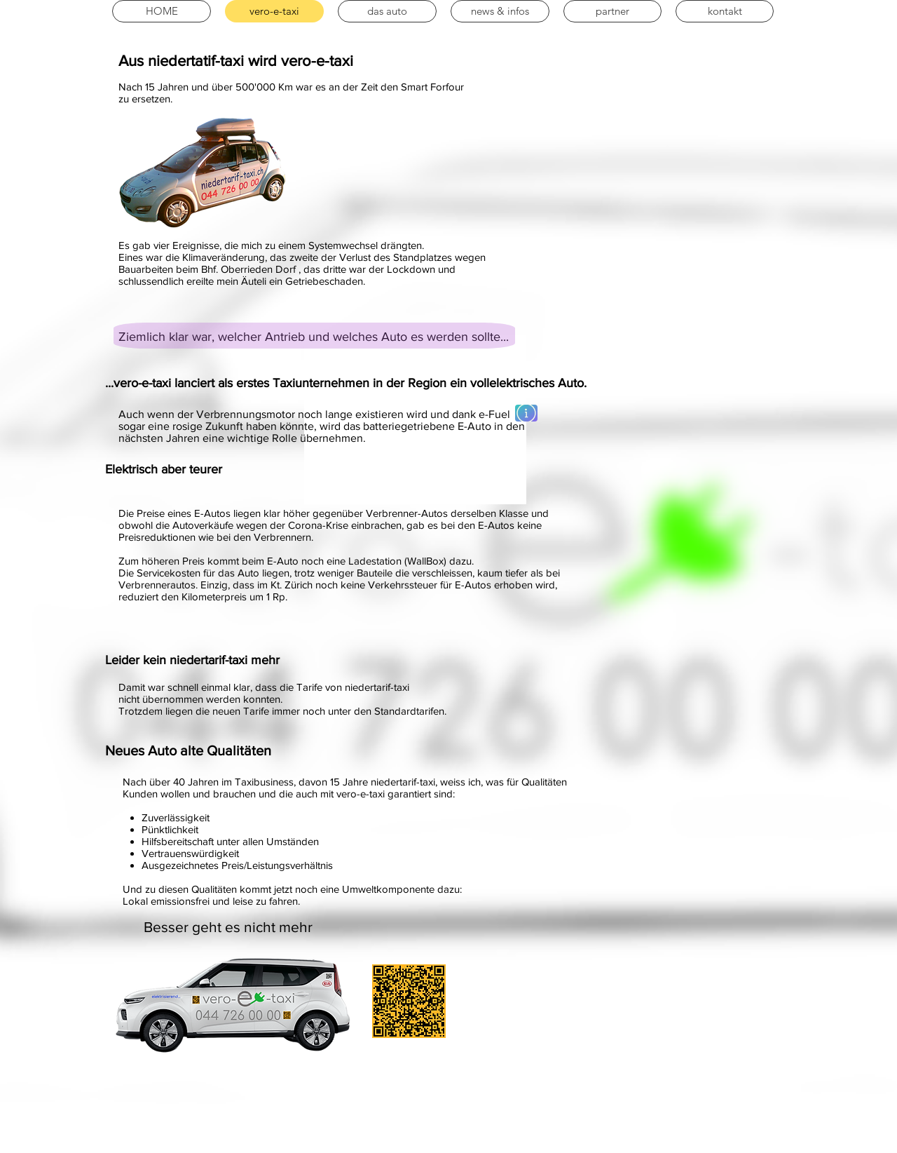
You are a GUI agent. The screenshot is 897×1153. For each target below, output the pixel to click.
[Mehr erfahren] (526, 413)
